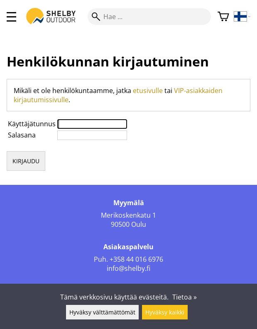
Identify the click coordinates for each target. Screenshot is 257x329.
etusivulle (148, 90)
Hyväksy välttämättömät (102, 312)
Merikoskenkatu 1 (128, 215)
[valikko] (11, 17)
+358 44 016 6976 (136, 259)
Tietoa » (184, 297)
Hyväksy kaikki (164, 312)
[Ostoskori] (223, 16)
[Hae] (149, 16)
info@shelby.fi (128, 268)
